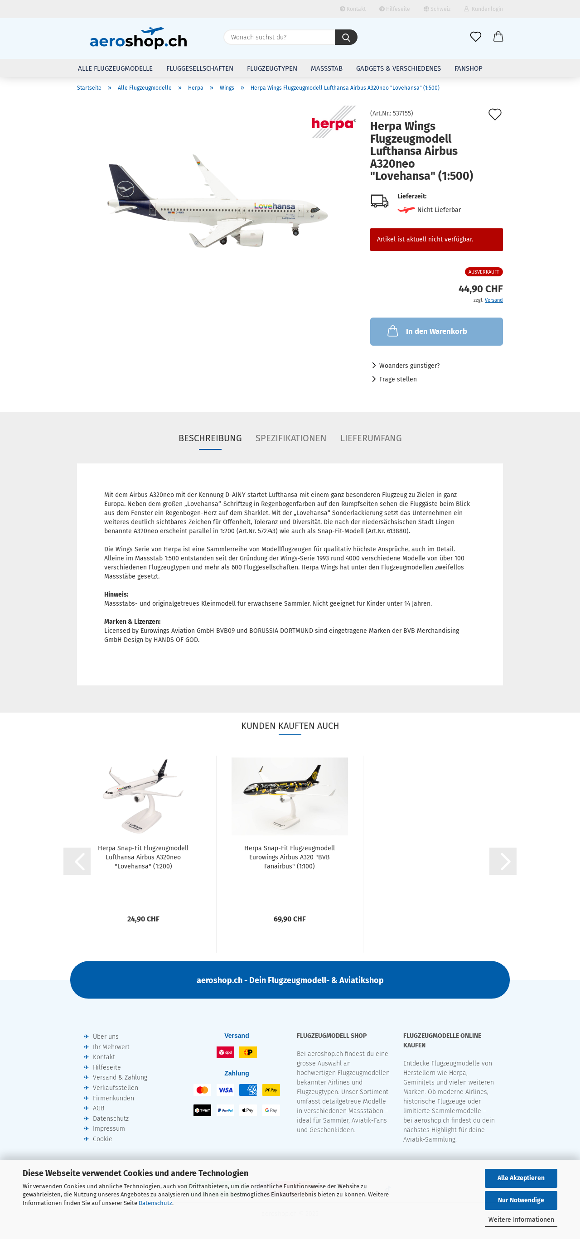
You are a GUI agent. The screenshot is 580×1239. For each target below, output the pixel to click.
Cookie (102, 1139)
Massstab (327, 68)
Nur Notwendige (521, 1200)
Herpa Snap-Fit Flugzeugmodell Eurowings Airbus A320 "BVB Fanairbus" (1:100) (289, 857)
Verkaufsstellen (115, 1088)
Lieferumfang (371, 438)
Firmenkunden (113, 1098)
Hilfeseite (394, 9)
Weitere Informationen (521, 1220)
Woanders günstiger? (409, 366)
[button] (498, 37)
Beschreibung (210, 438)
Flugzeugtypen (272, 68)
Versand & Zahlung (120, 1077)
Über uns (106, 1037)
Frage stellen (398, 379)
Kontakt (353, 9)
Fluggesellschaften (199, 68)
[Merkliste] (475, 37)
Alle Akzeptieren (521, 1178)
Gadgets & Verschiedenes (398, 68)
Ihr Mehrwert (111, 1047)
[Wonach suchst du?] (346, 37)
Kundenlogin (483, 9)
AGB (98, 1108)
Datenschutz (155, 1203)
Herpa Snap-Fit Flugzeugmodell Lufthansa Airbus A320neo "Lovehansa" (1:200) (143, 857)
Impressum (109, 1129)
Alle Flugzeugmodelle (115, 68)
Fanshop (468, 68)
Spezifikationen (291, 438)
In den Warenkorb (426, 330)
